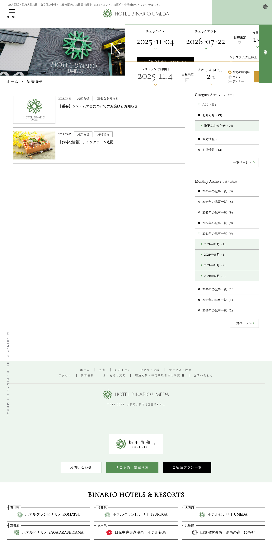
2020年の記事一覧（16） (217, 289)
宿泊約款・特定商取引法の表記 (160, 375)
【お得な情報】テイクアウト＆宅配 (86, 142)
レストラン (123, 369)
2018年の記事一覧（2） (216, 310)
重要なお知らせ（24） (218, 125)
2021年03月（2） (214, 265)
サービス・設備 (180, 369)
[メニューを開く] (11, 14)
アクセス (65, 375)
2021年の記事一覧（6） (216, 233)
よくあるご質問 (114, 375)
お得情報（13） (211, 149)
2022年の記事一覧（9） (216, 223)
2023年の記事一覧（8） (216, 212)
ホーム (85, 369)
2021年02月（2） (214, 276)
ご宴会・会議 (150, 369)
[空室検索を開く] (132, 467)
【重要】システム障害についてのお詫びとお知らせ (98, 106)
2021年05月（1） (214, 254)
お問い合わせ (203, 375)
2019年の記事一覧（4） (216, 299)
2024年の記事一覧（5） (216, 201)
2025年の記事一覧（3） (216, 191)
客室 (102, 369)
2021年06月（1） (214, 244)
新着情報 (87, 375)
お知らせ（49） (211, 115)
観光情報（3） (210, 139)
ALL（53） (208, 104)
